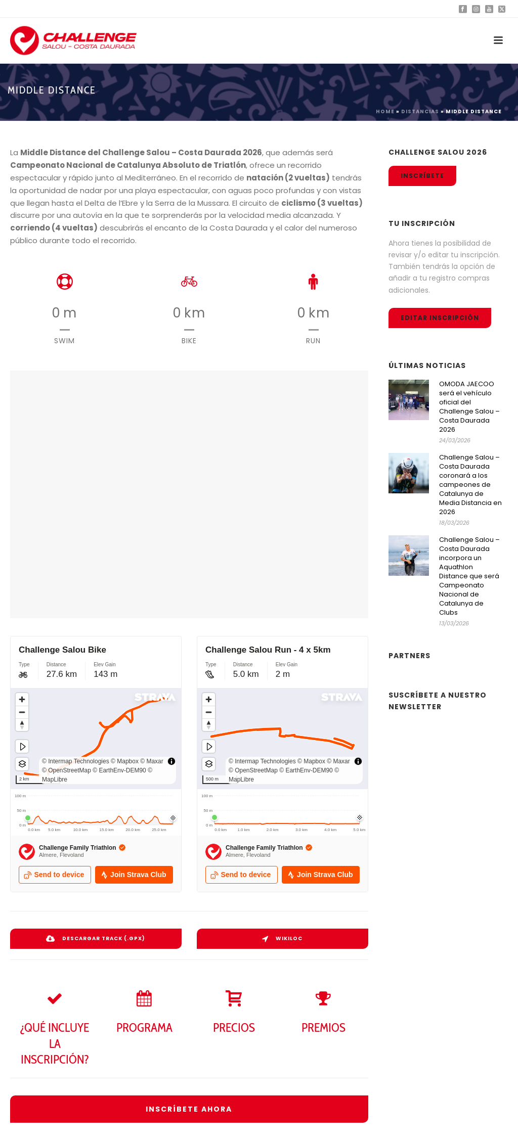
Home (385, 111)
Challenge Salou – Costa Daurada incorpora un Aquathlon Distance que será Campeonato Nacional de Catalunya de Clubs (469, 576)
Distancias (420, 111)
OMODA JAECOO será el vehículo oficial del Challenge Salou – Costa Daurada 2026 (469, 407)
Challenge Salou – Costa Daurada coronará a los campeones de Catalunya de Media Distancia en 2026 (470, 485)
